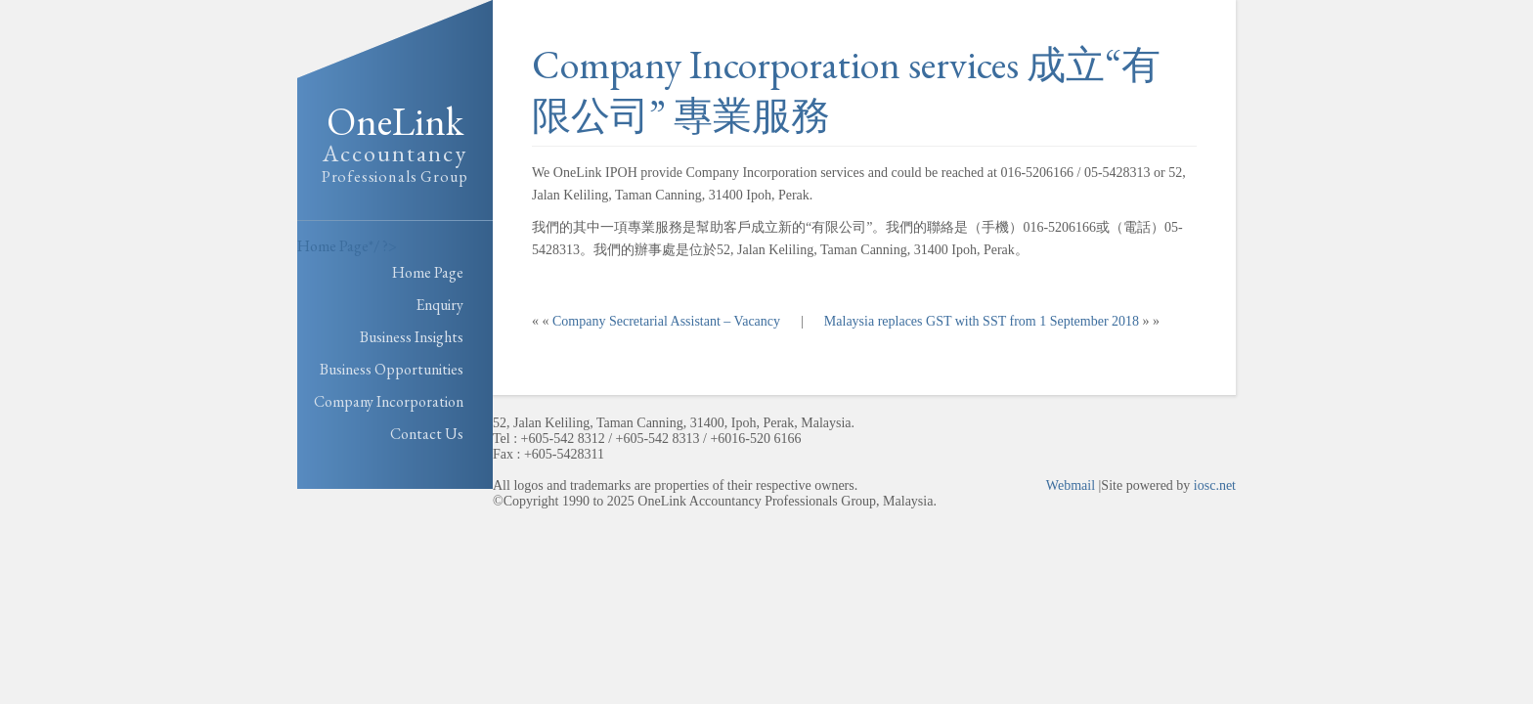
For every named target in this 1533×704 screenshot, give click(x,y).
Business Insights (411, 337)
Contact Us (426, 433)
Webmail (1070, 485)
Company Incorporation (388, 401)
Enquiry (439, 304)
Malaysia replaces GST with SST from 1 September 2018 (981, 321)
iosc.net (1215, 485)
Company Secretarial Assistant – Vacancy (666, 321)
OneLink (395, 143)
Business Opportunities (391, 369)
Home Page (333, 246)
